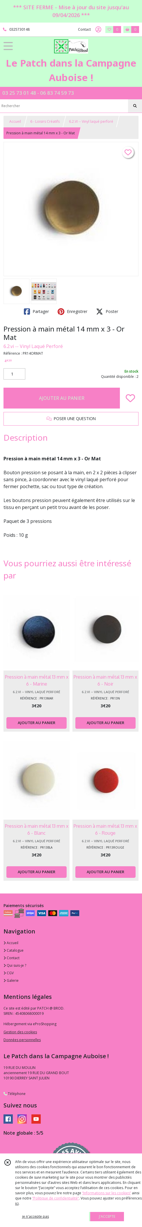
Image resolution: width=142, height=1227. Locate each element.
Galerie (11, 980)
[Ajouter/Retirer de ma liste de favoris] (130, 398)
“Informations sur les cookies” (106, 1193)
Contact (84, 29)
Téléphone (14, 1093)
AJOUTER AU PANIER (61, 398)
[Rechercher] (135, 106)
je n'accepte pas (35, 1216)
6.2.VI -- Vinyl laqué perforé (91, 121)
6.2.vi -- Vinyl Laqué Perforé (33, 346)
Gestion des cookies (20, 1032)
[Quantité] (14, 374)
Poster (107, 311)
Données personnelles (22, 1039)
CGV (8, 972)
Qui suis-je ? (14, 965)
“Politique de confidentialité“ (55, 1198)
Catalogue (13, 950)
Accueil (15, 121)
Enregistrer (72, 311)
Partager (36, 311)
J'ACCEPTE (107, 1216)
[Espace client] (98, 29)
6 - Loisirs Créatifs (45, 121)
